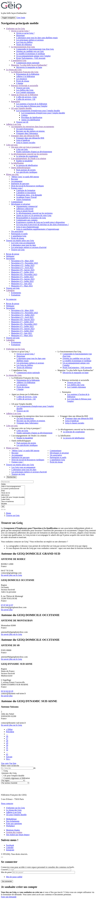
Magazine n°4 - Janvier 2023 (22, 279)
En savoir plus (7, 610)
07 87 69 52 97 (7, 605)
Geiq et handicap (23, 140)
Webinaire (10, 256)
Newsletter (10, 258)
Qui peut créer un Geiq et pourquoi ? (26, 147)
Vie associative (17, 231)
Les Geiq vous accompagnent (23, 243)
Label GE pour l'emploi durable (13, 497)
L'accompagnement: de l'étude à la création (28, 158)
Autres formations (23, 199)
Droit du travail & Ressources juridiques (27, 186)
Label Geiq (13, 499)
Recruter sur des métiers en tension (30, 131)
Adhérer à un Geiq (13, 124)
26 (7, 736)
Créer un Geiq (12, 145)
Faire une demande (8, 897)
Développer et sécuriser (20, 204)
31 (7, 748)
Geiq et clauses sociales (25, 142)
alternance (13, 495)
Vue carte (5, 763)
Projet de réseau (22, 81)
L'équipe (19, 83)
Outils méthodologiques (20, 168)
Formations (15, 295)
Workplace (10, 826)
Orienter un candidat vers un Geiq (30, 51)
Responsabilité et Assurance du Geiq (31, 218)
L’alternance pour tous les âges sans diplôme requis (37, 38)
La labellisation (17, 163)
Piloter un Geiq (12, 174)
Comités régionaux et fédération (16, 778)
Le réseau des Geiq (13, 70)
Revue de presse (12, 254)
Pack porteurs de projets (26, 170)
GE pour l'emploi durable (21, 108)
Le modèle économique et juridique (30, 54)
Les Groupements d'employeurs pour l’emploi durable (38, 111)
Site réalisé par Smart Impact (18, 835)
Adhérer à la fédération (25, 76)
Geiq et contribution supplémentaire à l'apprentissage (37, 229)
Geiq (5, 771)
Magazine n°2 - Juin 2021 (21, 283)
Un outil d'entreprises (24, 129)
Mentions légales (13, 830)
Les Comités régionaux (25, 92)
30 (7, 745)
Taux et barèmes (13, 502)
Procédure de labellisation (31, 117)
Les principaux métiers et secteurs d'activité (28, 247)
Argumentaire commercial (26, 206)
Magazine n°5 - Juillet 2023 (22, 277)
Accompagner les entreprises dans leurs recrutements (32, 126)
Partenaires (15, 101)
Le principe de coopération (27, 156)
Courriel (4, 869)
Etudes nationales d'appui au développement (34, 152)
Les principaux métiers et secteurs (30, 40)
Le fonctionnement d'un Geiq (23, 47)
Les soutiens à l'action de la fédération (31, 104)
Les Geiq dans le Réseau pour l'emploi (31, 106)
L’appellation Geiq (18, 60)
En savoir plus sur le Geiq (11, 575)
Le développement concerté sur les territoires (29, 154)
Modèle (13, 504)
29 (7, 743)
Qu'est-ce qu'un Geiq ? (20, 31)
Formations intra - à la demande (29, 195)
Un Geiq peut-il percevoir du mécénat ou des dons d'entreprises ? (42, 224)
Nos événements (12, 821)
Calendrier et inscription (26, 193)
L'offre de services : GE (25, 99)
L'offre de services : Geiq (26, 97)
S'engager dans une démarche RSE (25, 136)
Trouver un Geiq (23, 88)
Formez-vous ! (17, 188)
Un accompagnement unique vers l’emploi (33, 56)
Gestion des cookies (14, 832)
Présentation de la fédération (27, 74)
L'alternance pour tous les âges (23, 245)
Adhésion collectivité (24, 209)
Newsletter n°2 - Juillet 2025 (22, 265)
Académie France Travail (26, 197)
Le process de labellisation (27, 165)
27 (7, 738)
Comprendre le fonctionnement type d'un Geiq (35, 49)
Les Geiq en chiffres (24, 42)
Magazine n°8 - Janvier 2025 (22, 270)
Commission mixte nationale (27, 63)
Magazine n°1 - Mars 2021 (22, 286)
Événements (16, 293)
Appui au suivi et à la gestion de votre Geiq (33, 215)
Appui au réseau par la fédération (24, 95)
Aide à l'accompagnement (13, 486)
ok (3, 506)
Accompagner (16, 181)
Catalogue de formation (25, 190)
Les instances (21, 79)
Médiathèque (11, 819)
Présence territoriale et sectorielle (24, 85)
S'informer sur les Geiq (15, 28)
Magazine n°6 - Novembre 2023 (24, 274)
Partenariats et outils (19, 234)
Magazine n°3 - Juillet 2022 (22, 281)
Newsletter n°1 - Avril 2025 (22, 268)
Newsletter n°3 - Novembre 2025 (24, 263)
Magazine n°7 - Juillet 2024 (22, 272)
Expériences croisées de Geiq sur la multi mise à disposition (40, 222)
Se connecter (11, 299)
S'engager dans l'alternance (27, 133)
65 (7, 754)
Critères (24, 115)
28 (7, 741)
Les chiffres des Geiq (24, 90)
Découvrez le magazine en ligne (29, 67)
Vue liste (12, 763)
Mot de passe (6, 872)
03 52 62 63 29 (7, 691)
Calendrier (10, 290)
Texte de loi (13, 493)
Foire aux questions (14, 823)
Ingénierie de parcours (20, 183)
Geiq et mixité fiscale (24, 211)
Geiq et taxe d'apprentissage (27, 227)
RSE (13, 491)
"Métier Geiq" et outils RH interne (25, 177)
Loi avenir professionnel (13, 489)
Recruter (14, 179)
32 (7, 750)
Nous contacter (7, 803)
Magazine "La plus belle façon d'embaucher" (29, 65)
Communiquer (17, 202)
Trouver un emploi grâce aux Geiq (20, 240)
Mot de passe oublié (14, 877)
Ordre (3, 484)
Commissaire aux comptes (27, 220)
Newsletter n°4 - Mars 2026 (22, 261)
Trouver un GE (22, 122)
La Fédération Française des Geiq (24, 72)
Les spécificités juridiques (26, 172)
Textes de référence (24, 44)
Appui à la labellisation (30, 120)
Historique (20, 35)
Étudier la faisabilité (24, 161)
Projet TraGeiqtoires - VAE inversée (30, 58)
